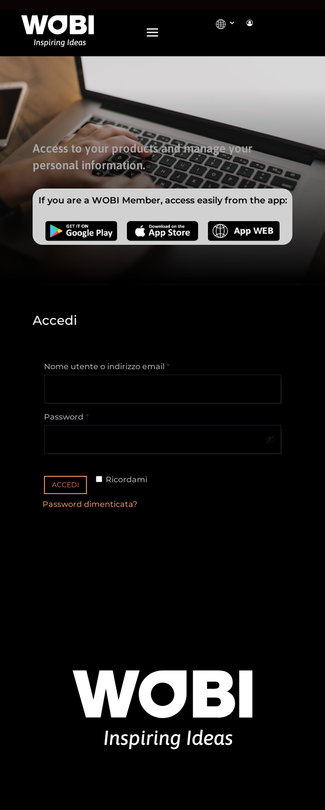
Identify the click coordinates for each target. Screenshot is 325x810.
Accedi (65, 484)
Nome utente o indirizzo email (125, 365)
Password (84, 415)
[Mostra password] (270, 439)
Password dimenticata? (89, 504)
